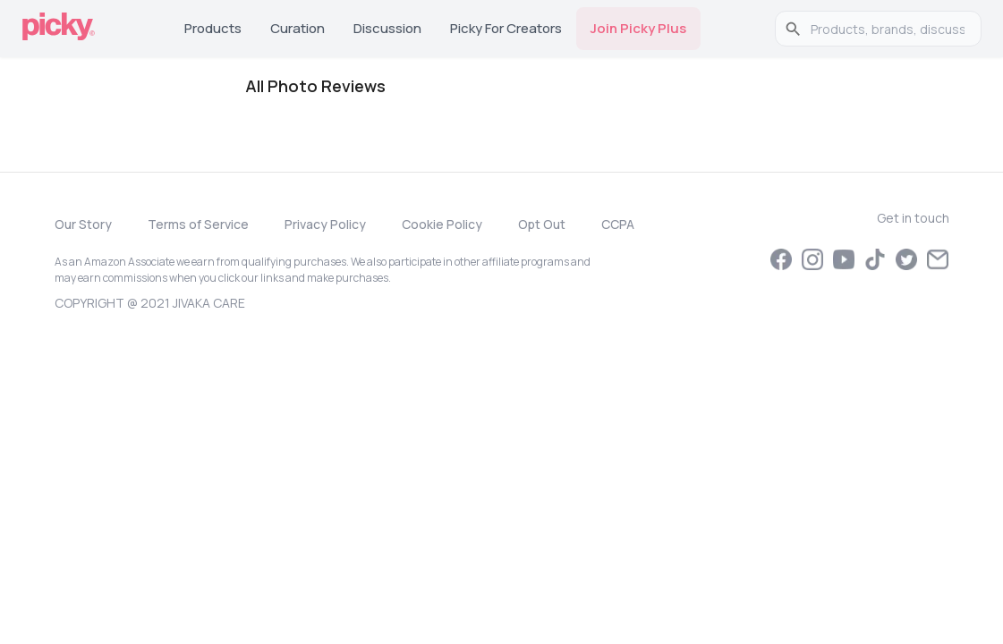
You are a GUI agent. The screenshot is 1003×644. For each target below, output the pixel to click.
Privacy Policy (325, 224)
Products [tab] (213, 28)
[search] (887, 29)
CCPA (617, 224)
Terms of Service (198, 224)
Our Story (83, 224)
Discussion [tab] (387, 28)
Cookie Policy (442, 224)
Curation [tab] (297, 28)
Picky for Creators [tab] (506, 28)
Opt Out (541, 224)
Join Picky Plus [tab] (638, 28)
